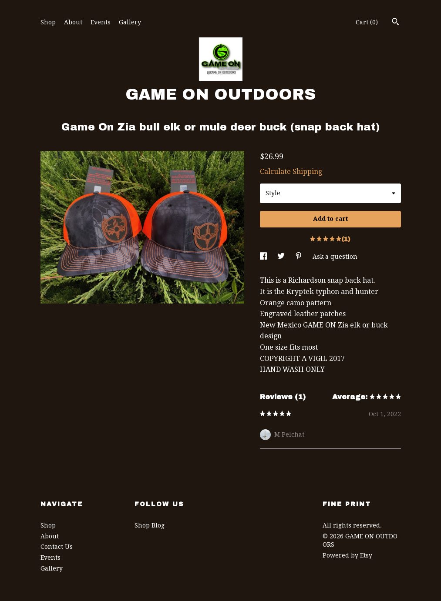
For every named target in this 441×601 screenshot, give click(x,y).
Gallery (130, 22)
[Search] (395, 22)
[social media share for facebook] (264, 256)
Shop (48, 22)
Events (101, 22)
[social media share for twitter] (281, 256)
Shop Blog (150, 525)
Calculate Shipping (291, 171)
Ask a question (335, 256)
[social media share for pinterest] (299, 256)
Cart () (367, 22)
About (73, 22)
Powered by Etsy (347, 555)
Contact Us (56, 546)
